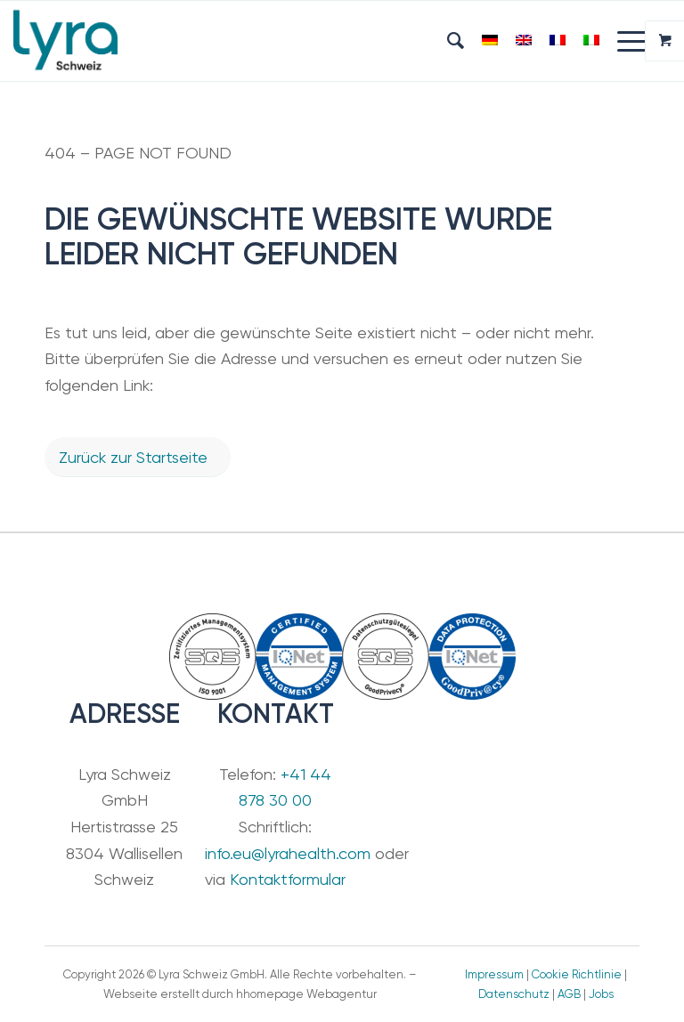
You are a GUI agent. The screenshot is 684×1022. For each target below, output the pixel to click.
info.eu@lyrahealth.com (287, 853)
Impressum (494, 974)
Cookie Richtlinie (577, 974)
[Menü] (623, 41)
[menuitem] (446, 41)
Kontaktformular (288, 879)
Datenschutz (514, 994)
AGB (569, 994)
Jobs (601, 994)
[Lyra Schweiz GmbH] (65, 41)
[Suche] (446, 41)
